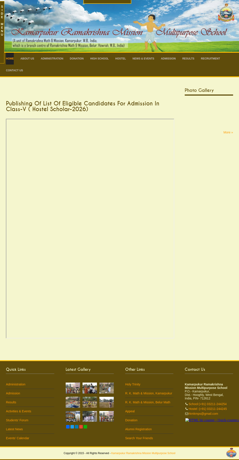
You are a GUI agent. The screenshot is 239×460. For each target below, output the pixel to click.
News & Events (143, 58)
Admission (168, 58)
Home (10, 58)
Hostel (120, 58)
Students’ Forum (17, 420)
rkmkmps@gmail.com (203, 413)
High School (99, 58)
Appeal (130, 411)
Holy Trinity (132, 384)
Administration (52, 58)
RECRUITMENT (210, 58)
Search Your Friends (139, 438)
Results (188, 58)
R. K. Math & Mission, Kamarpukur (148, 393)
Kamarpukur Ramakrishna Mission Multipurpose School (143, 453)
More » (228, 132)
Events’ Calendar (17, 438)
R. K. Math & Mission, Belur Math (147, 402)
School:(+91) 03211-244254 (208, 404)
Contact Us (14, 70)
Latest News (14, 429)
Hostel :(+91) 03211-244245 (208, 409)
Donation (77, 58)
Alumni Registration (138, 429)
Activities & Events (18, 411)
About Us (27, 58)
